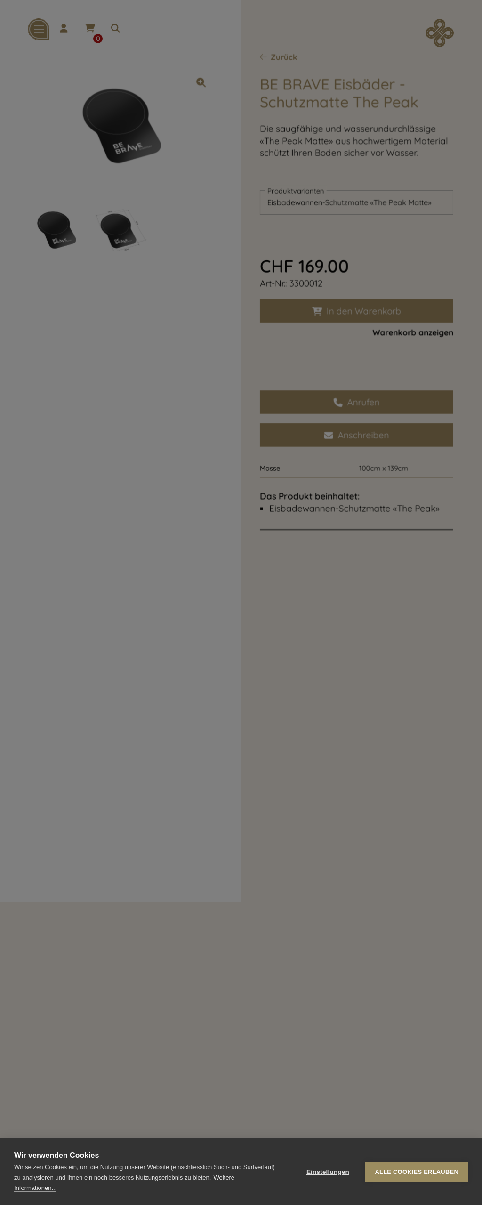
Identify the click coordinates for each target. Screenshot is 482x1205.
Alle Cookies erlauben (416, 1171)
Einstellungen (327, 1171)
